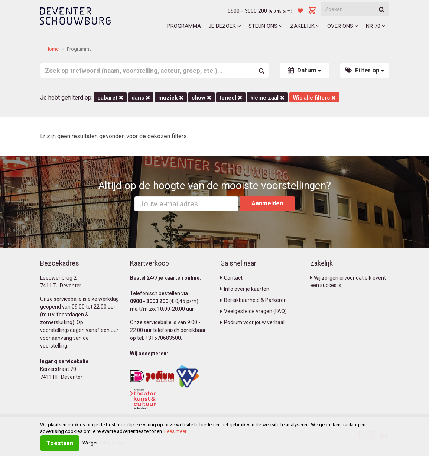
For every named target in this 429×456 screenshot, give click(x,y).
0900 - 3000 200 (247, 10)
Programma (184, 26)
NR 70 (376, 26)
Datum (304, 70)
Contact (231, 278)
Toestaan (59, 443)
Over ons (342, 26)
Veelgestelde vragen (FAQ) (253, 311)
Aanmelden (267, 203)
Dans (140, 97)
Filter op (364, 70)
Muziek (170, 97)
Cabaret (110, 97)
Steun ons (265, 26)
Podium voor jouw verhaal (252, 322)
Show (201, 97)
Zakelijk (305, 26)
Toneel (231, 97)
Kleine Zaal (267, 97)
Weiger (90, 443)
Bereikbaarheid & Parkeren (253, 300)
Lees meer (175, 431)
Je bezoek (224, 26)
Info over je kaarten (244, 289)
